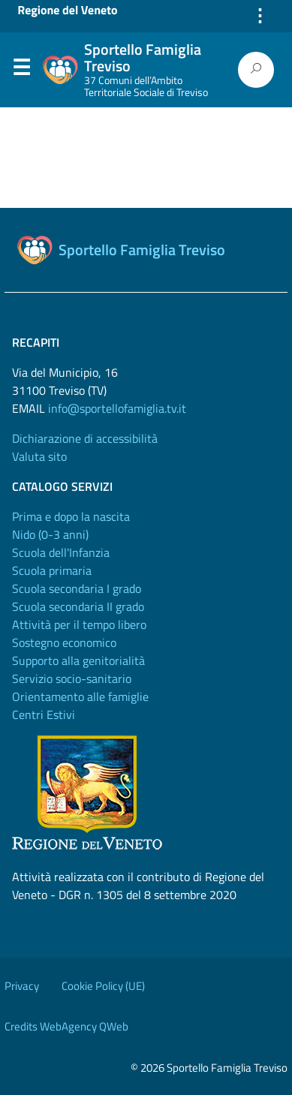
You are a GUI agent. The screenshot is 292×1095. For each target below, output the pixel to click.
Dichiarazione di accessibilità (85, 438)
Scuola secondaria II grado (78, 606)
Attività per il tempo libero (79, 624)
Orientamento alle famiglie (80, 696)
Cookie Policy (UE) (103, 985)
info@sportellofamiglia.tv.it (117, 408)
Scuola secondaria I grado (76, 588)
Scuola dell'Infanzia (61, 552)
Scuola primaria (52, 570)
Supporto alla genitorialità (78, 660)
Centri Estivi (43, 714)
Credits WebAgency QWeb (66, 1026)
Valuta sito (39, 456)
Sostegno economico (64, 642)
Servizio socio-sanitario (71, 678)
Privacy (22, 985)
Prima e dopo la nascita (71, 516)
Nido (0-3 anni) (50, 534)
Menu (21, 70)
